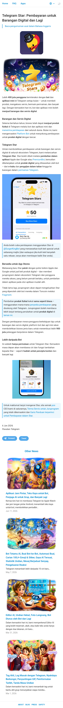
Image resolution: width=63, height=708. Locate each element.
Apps (23, 3)
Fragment (6, 295)
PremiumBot (39, 159)
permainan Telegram (28, 170)
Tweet (23, 438)
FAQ (14, 3)
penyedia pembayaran (40, 304)
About (21, 705)
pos (53, 405)
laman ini (8, 315)
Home (5, 3)
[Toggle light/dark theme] (59, 3)
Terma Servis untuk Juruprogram (43, 408)
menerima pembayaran (13, 130)
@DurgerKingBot (12, 248)
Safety (42, 705)
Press (34, 705)
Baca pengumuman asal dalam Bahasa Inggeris (28, 26)
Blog (27, 705)
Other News (31, 451)
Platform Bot (23, 133)
